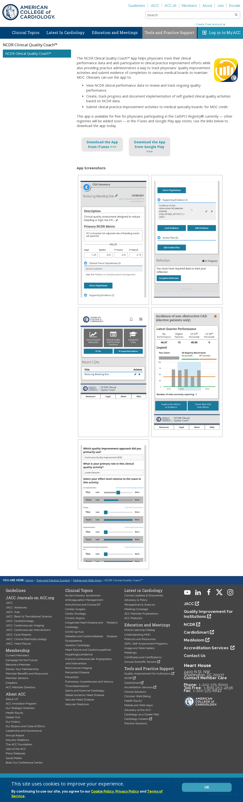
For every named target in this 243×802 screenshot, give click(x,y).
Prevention (72, 677)
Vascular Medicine (77, 704)
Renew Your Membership (22, 669)
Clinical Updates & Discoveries (143, 595)
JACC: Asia (13, 612)
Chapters (11, 682)
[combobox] (190, 15)
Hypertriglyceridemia (79, 654)
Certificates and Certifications (143, 657)
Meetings (130, 652)
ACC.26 (170, 6)
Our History (13, 721)
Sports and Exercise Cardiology (84, 690)
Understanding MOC (137, 634)
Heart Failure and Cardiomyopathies (88, 649)
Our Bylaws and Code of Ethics (25, 726)
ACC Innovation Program (21, 703)
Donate (234, 6)
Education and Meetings (115, 32)
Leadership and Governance (24, 730)
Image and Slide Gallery (139, 648)
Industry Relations (17, 740)
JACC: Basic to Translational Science (29, 616)
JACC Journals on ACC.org (30, 597)
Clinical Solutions (135, 691)
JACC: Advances (16, 607)
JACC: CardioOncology (20, 621)
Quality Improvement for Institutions (147, 673)
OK (206, 787)
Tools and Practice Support (169, 32)
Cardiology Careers (136, 719)
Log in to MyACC (224, 32)
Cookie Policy (102, 791)
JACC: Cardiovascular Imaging (25, 625)
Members (189, 6)
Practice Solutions (135, 723)
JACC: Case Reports (18, 634)
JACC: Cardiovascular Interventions (28, 630)
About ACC (15, 694)
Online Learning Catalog (139, 630)
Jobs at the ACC (16, 749)
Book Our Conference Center (24, 762)
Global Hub (13, 717)
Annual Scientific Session (140, 661)
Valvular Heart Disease (79, 699)
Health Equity (14, 712)
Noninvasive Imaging (78, 668)
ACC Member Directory (21, 687)
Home (4, 31)
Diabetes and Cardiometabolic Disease (91, 636)
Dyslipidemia (73, 640)
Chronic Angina (75, 618)
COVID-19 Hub (74, 631)
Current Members (17, 655)
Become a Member (18, 664)
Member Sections (17, 678)
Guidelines (136, 6)
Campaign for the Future (21, 660)
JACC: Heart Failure (18, 643)
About (207, 6)
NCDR (128, 678)
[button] (236, 14)
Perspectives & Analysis (139, 604)
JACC (154, 6)
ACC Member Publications (141, 613)
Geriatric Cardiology (77, 645)
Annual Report (15, 735)
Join (220, 6)
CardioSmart (132, 682)
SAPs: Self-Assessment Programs (145, 643)
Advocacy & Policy (136, 600)
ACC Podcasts (133, 618)
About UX (12, 699)
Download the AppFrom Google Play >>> (149, 147)
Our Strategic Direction (20, 708)
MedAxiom (194, 640)
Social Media (14, 758)
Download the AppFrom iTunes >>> (102, 144)
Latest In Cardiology (65, 32)
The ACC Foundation (19, 744)
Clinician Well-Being (137, 696)
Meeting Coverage (136, 609)
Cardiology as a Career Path (141, 714)
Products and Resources (140, 639)
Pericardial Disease (77, 672)
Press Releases (15, 753)
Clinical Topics (25, 32)
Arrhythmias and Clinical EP (82, 604)
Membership (18, 650)
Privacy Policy (127, 791)
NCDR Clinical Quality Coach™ (28, 53)
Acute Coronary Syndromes (82, 595)
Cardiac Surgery (75, 609)
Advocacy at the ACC (137, 710)
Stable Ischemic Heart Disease (84, 695)
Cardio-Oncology (75, 613)
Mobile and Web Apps (87, 580)
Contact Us (195, 655)
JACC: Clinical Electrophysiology (26, 639)
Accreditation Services (138, 687)
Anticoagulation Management (84, 600)
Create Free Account (209, 24)
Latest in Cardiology (143, 590)
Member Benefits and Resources (27, 673)
